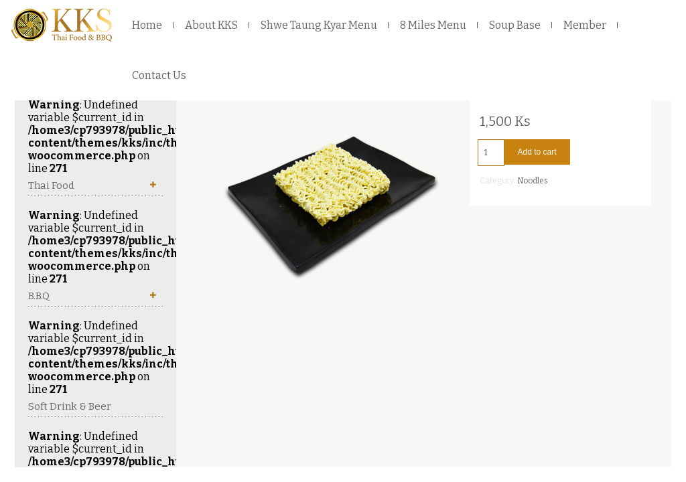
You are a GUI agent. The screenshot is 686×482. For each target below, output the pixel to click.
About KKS (211, 25)
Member (584, 25)
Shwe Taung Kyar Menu (319, 25)
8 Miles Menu (433, 25)
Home (147, 25)
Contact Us (159, 75)
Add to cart (537, 152)
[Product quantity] (491, 152)
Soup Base (515, 25)
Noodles (532, 180)
